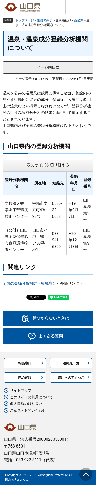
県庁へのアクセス (71, 377)
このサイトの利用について (31, 397)
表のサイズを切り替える (48, 165)
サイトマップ (20, 390)
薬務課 (78, 20)
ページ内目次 (48, 67)
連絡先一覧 (71, 363)
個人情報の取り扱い (26, 404)
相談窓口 (24, 363)
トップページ (24, 20)
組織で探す (44, 20)
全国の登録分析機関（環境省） (29, 283)
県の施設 (24, 377)
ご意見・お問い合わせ (28, 410)
